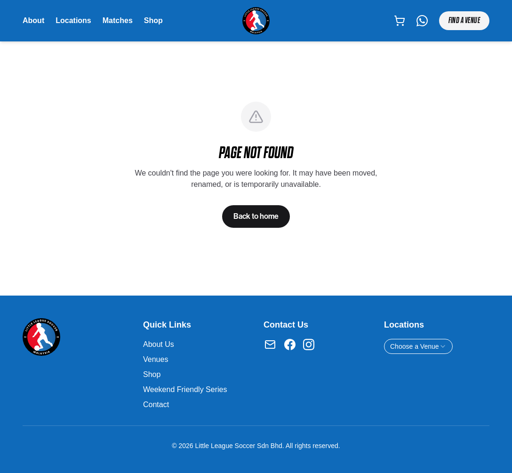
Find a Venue (464, 20)
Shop (153, 20)
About (33, 20)
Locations (73, 20)
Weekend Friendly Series (185, 389)
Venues (155, 359)
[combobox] (418, 346)
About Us (158, 344)
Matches (118, 20)
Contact (156, 405)
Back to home (256, 216)
